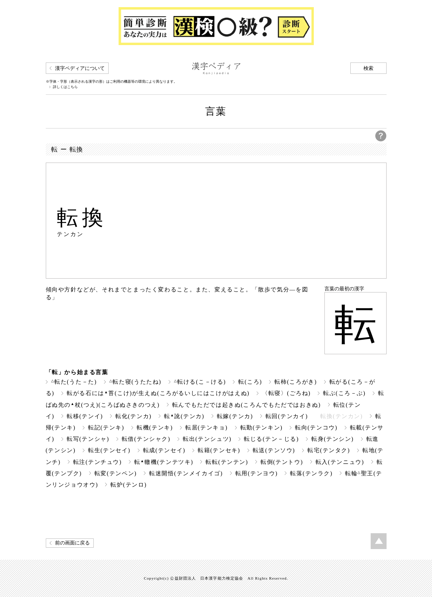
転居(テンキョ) (206, 428)
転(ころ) (250, 382)
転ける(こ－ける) (200, 382)
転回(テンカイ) (287, 416)
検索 (368, 68)
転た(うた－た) (74, 382)
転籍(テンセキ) (219, 450)
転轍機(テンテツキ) (163, 462)
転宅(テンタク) (328, 450)
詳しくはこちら (65, 87)
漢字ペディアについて (80, 68)
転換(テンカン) (341, 416)
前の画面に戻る (72, 543)
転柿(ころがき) (295, 382)
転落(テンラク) (311, 473)
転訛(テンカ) (184, 416)
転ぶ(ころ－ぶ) (344, 393)
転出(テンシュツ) (207, 439)
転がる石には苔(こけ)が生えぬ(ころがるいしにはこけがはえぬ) (158, 393)
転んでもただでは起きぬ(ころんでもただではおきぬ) (246, 405)
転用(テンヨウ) (256, 473)
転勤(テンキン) (261, 428)
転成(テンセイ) (164, 450)
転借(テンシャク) (146, 439)
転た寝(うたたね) (135, 382)
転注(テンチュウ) (97, 462)
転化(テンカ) (133, 416)
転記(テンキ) (106, 428)
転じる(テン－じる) (271, 439)
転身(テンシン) (332, 439)
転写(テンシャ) (88, 439)
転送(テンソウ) (274, 450)
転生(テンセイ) (109, 450)
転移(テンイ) (85, 416)
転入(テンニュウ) (340, 462)
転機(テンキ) (155, 428)
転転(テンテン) (227, 462)
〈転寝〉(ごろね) (286, 393)
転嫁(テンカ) (235, 416)
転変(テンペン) (115, 473)
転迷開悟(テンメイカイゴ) (186, 473)
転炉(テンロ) (128, 485)
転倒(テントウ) (282, 462)
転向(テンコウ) (316, 428)
